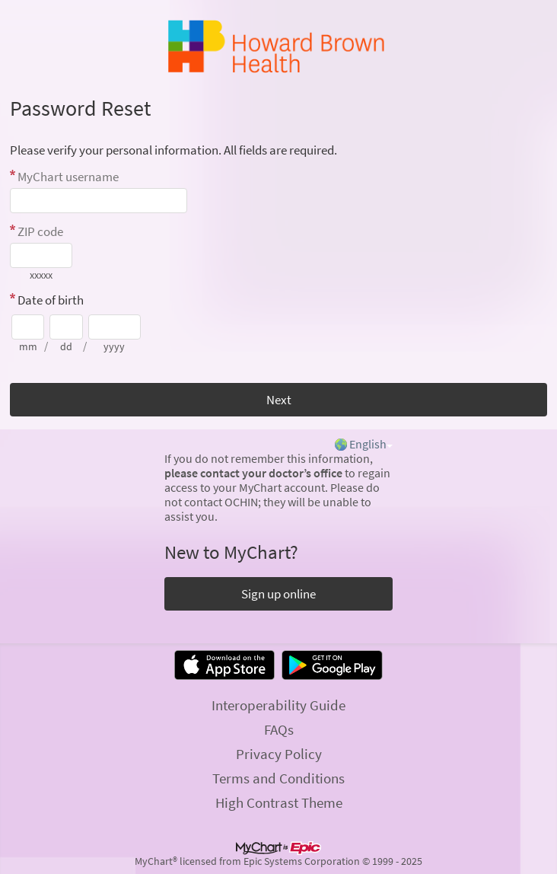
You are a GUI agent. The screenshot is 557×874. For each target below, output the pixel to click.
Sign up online (278, 593)
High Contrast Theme (278, 802)
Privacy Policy (279, 754)
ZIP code (40, 231)
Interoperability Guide (278, 705)
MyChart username (68, 176)
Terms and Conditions (278, 778)
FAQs (279, 729)
